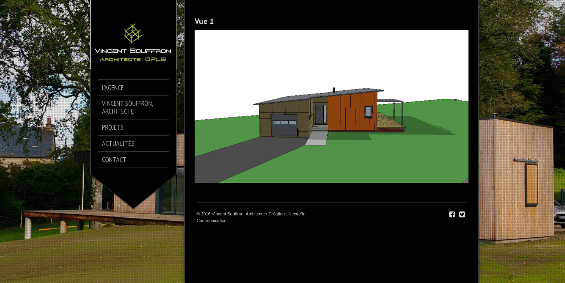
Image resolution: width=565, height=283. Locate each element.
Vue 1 (204, 21)
